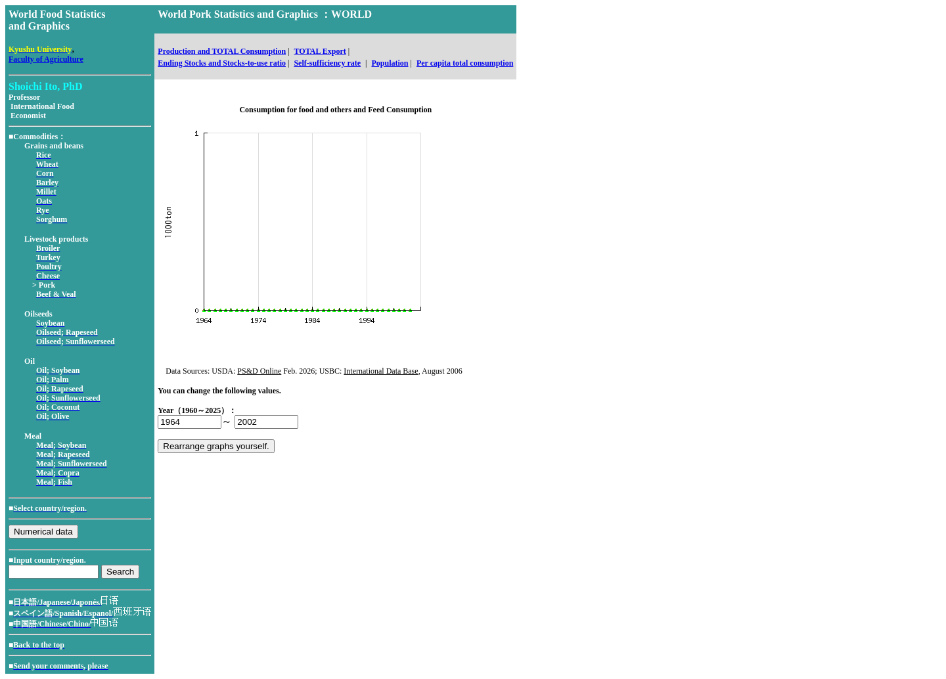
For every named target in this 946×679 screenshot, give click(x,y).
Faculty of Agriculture (46, 59)
